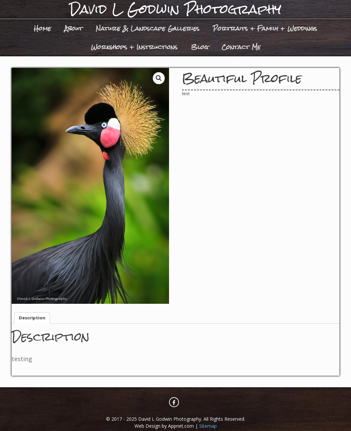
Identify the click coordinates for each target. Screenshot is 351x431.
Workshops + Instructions (134, 47)
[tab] (32, 318)
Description (32, 318)
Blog (199, 47)
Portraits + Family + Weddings (265, 28)
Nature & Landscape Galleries (148, 28)
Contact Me (241, 47)
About (73, 28)
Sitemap (208, 426)
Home (42, 28)
